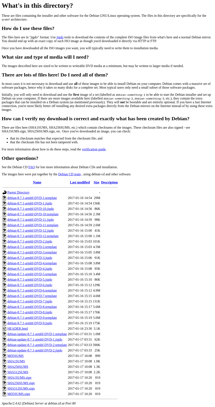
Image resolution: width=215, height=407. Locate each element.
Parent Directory (18, 192)
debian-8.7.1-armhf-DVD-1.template (32, 198)
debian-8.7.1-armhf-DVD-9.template (32, 317)
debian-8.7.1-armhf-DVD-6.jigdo (29, 285)
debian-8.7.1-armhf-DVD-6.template (32, 290)
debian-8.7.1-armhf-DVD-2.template (32, 247)
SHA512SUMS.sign (21, 388)
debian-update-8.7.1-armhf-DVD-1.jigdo (34, 339)
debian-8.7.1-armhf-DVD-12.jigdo (30, 230)
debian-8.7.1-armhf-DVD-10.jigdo (30, 209)
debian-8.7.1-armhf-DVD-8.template (32, 307)
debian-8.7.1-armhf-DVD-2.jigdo (29, 241)
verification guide (94, 149)
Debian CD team (69, 174)
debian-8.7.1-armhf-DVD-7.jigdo (29, 301)
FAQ (31, 167)
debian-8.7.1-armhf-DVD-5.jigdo (29, 279)
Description (109, 182)
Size (97, 182)
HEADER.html (17, 328)
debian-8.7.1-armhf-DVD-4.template (32, 263)
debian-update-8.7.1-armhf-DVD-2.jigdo (34, 350)
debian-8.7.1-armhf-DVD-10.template (33, 214)
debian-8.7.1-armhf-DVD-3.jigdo (29, 258)
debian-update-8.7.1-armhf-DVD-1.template (37, 334)
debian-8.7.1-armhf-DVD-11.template (32, 225)
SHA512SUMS (17, 372)
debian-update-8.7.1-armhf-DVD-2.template (37, 345)
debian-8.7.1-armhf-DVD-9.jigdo (29, 323)
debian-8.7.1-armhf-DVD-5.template (32, 274)
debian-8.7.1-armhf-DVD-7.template (32, 296)
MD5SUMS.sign (18, 394)
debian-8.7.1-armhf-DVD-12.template (33, 236)
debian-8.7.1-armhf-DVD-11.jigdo (30, 219)
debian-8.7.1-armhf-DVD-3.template (32, 252)
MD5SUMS (15, 356)
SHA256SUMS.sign (21, 383)
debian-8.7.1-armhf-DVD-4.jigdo (29, 268)
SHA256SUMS (17, 366)
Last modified (80, 182)
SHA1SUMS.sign (19, 377)
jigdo (59, 37)
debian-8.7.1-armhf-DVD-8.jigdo (29, 312)
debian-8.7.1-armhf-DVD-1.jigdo (29, 203)
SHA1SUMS (16, 361)
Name (37, 182)
